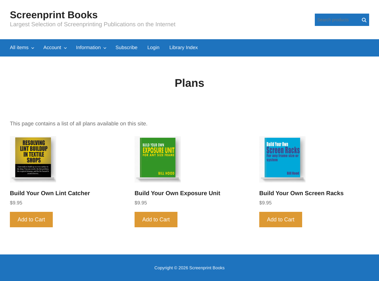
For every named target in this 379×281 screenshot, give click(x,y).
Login (153, 47)
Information (88, 47)
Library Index (183, 47)
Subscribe (126, 47)
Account (52, 47)
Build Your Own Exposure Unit (177, 193)
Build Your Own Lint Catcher (50, 193)
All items (19, 47)
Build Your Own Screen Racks (301, 193)
